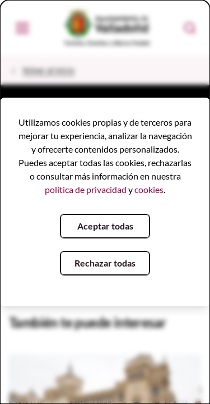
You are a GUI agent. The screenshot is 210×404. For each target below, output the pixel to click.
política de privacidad (86, 189)
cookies (149, 189)
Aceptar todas (105, 226)
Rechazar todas (105, 263)
